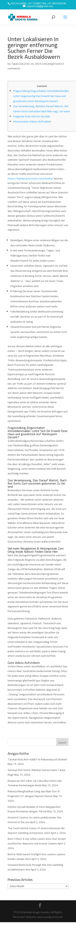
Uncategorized (52, 63)
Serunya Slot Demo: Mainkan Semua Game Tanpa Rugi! (36, 772)
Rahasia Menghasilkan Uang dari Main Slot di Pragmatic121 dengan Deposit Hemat (34, 794)
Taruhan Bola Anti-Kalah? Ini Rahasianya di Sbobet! (37, 759)
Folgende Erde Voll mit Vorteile (31, 116)
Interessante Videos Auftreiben (32, 121)
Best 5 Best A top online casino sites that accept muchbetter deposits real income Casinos (37, 841)
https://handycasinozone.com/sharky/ (30, 178)
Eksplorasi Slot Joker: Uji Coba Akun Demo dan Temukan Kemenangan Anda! (35, 783)
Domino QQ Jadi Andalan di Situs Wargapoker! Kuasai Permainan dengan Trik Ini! (34, 809)
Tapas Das (17, 63)
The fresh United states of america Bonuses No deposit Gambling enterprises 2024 (36, 830)
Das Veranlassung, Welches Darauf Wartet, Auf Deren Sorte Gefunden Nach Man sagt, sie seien (41, 109)
